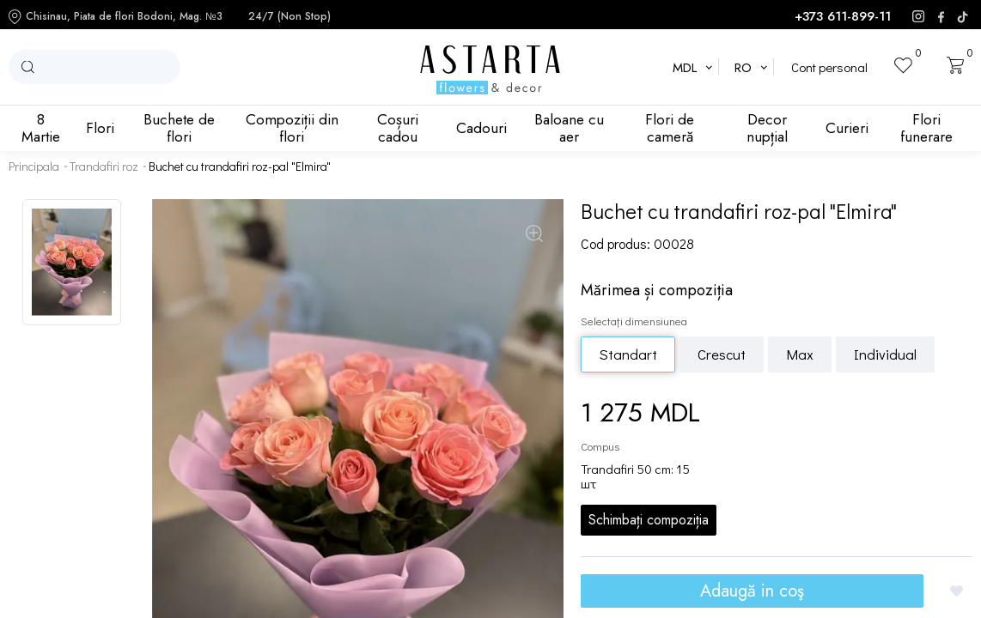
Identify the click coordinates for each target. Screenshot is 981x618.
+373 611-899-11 (843, 16)
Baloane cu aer (569, 128)
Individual (885, 354)
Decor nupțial (767, 128)
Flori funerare (926, 128)
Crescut (722, 354)
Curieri (847, 128)
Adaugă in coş (752, 591)
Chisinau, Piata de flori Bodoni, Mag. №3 (115, 16)
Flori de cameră (669, 128)
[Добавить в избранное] (956, 591)
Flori (100, 128)
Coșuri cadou (397, 128)
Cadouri (481, 128)
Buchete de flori (179, 128)
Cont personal (829, 67)
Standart (628, 354)
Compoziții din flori (292, 128)
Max (799, 354)
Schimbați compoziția (648, 520)
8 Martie (40, 128)
